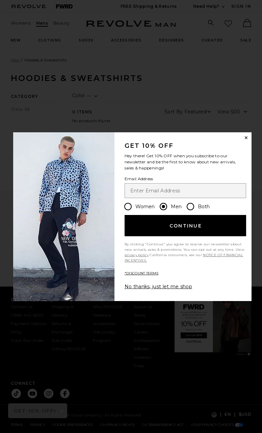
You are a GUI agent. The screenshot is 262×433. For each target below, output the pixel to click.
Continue (185, 226)
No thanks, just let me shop (158, 286)
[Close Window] (246, 137)
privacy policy (137, 255)
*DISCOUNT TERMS (142, 273)
